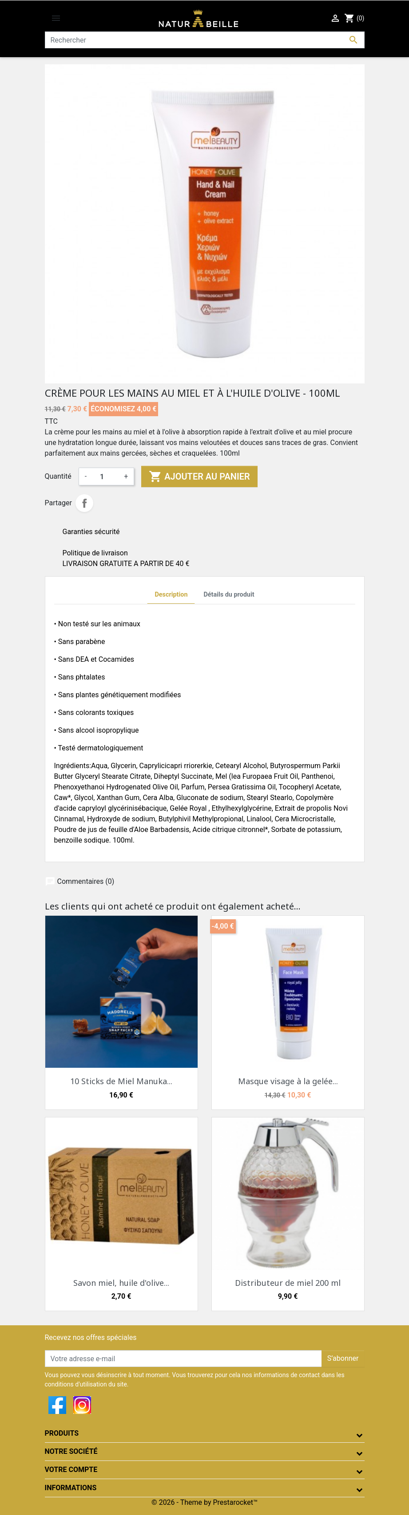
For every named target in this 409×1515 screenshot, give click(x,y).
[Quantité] (105, 476)
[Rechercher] (205, 39)
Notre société (71, 1451)
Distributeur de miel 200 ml (288, 1282)
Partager (84, 503)
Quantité (58, 476)
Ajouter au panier (199, 476)
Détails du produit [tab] (228, 594)
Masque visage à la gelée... (288, 1081)
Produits (62, 1433)
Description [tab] (171, 594)
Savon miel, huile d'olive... (121, 1282)
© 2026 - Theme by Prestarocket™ (204, 1502)
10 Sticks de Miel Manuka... (121, 1081)
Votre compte (71, 1469)
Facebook (57, 1405)
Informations (71, 1488)
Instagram (82, 1405)
